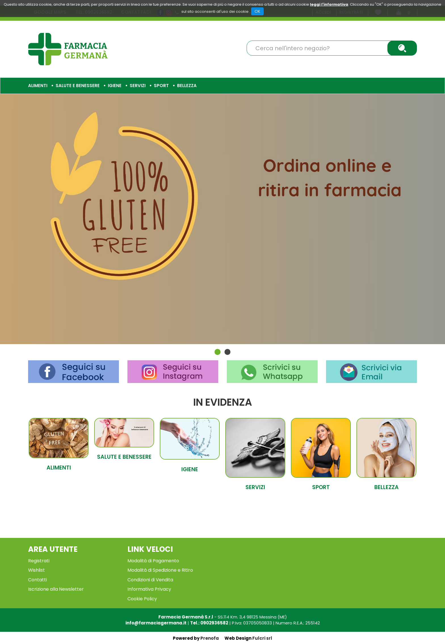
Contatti (37, 579)
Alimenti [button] (37, 86)
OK (257, 11)
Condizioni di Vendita (150, 579)
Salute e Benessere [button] (78, 86)
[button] (217, 352)
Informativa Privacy (149, 589)
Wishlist (36, 570)
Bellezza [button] (187, 86)
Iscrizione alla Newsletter (56, 589)
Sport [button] (161, 86)
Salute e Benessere (124, 457)
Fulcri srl (262, 638)
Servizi (255, 487)
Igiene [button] (114, 86)
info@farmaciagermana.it (155, 623)
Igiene (189, 469)
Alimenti (59, 468)
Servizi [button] (138, 86)
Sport (321, 487)
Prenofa (209, 638)
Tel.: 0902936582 (209, 623)
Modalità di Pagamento (153, 560)
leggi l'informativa (329, 4)
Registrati (38, 560)
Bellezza (386, 487)
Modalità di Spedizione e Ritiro (160, 570)
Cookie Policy (142, 598)
